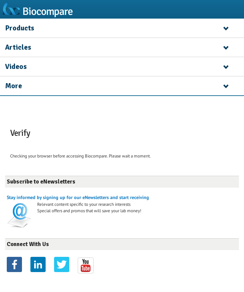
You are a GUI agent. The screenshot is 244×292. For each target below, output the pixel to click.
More (13, 85)
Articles (18, 47)
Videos (16, 66)
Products (19, 28)
